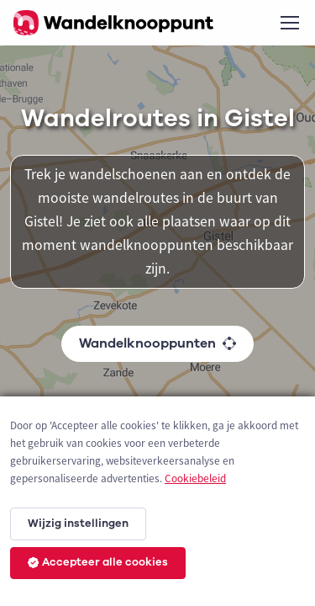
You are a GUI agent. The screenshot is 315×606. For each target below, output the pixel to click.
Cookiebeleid (195, 478)
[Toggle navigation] (289, 23)
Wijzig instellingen (78, 523)
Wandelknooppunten (157, 343)
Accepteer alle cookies (98, 562)
